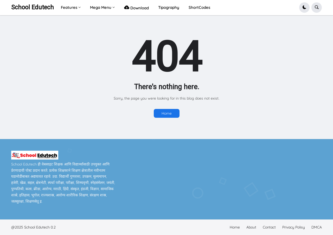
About (251, 227)
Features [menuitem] (69, 7)
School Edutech (32, 7)
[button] (304, 7)
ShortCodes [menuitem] (199, 7)
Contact (269, 227)
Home (167, 113)
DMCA (316, 227)
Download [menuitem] (136, 7)
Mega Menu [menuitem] (100, 7)
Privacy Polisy (293, 227)
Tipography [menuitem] (168, 7)
